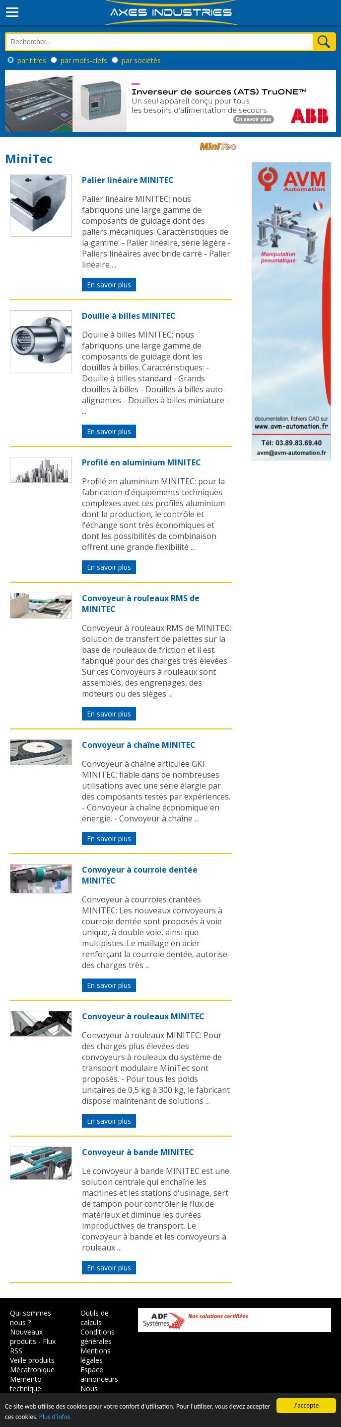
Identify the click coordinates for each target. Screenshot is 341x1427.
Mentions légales (95, 1355)
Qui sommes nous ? (30, 1317)
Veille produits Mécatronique (32, 1364)
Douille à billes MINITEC (129, 315)
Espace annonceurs (99, 1374)
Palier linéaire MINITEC (128, 180)
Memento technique (26, 1383)
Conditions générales (97, 1336)
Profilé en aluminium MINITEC (141, 462)
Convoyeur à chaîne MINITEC (139, 744)
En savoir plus (109, 284)
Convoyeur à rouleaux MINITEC (143, 1016)
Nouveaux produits (26, 1336)
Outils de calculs (94, 1317)
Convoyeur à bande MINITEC (138, 1152)
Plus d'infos (54, 1417)
